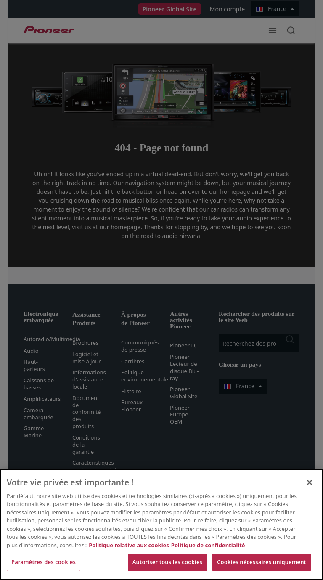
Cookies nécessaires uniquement (261, 562)
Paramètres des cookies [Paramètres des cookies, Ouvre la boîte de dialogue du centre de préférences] (43, 562)
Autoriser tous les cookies (167, 562)
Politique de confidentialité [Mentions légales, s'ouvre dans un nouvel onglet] (208, 545)
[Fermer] (309, 482)
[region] (161, 524)
